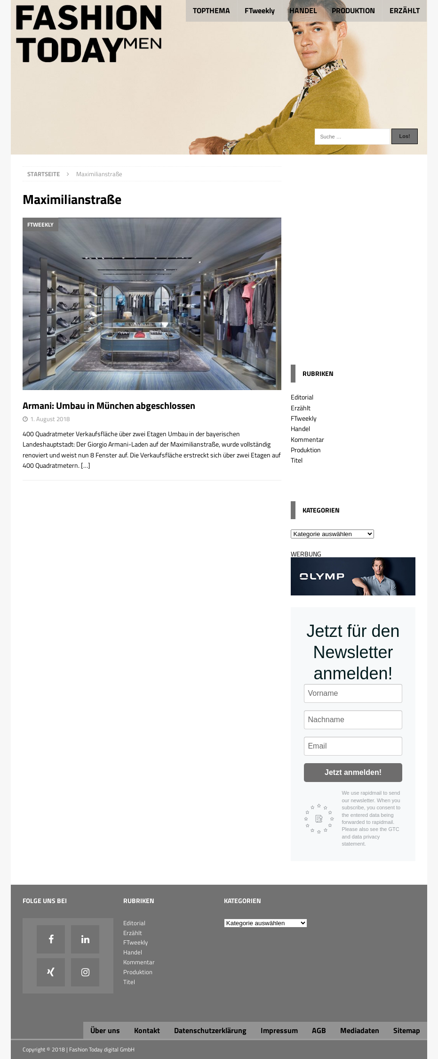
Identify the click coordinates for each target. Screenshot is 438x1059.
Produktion (306, 450)
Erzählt (301, 408)
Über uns (105, 1030)
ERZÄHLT (405, 10)
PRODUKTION (353, 10)
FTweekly (260, 10)
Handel (300, 428)
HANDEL (303, 10)
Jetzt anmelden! (353, 772)
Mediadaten (359, 1030)
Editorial (302, 397)
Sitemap (406, 1030)
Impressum (279, 1030)
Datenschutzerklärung (210, 1030)
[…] (85, 465)
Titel (297, 460)
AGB (319, 1030)
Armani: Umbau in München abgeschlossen (109, 405)
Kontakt (147, 1030)
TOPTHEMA (211, 10)
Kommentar (307, 439)
